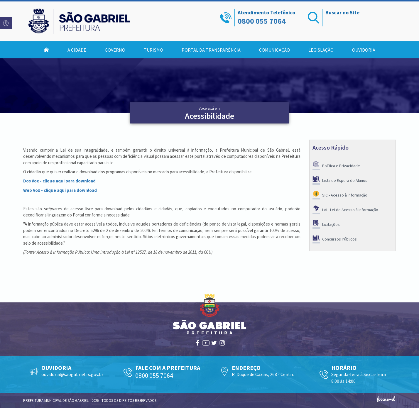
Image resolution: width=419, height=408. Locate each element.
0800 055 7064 (262, 21)
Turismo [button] (153, 50)
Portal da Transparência (211, 50)
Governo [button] (115, 50)
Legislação (321, 50)
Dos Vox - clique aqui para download (59, 181)
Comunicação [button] (274, 50)
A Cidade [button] (76, 50)
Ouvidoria (363, 50)
